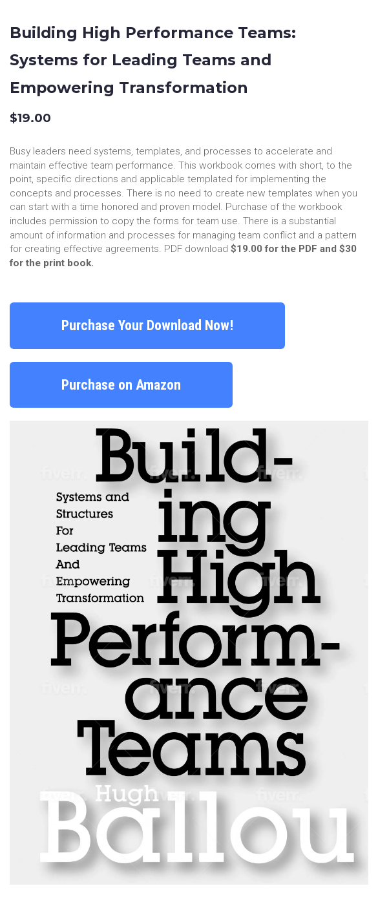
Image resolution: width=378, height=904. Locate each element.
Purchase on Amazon (121, 385)
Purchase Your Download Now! (147, 325)
